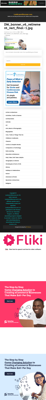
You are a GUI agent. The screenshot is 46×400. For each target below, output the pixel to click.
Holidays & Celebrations (13, 170)
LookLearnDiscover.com (23, 14)
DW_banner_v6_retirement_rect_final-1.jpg (16, 33)
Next (6, 37)
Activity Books (10, 119)
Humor (8, 173)
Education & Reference (12, 154)
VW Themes (28, 227)
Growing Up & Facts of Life (13, 164)
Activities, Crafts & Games (13, 115)
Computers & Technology (13, 148)
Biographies (9, 131)
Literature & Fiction (11, 177)
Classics (8, 141)
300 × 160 (19, 32)
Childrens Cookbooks (12, 138)
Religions (8, 183)
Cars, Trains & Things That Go (14, 135)
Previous (7, 35)
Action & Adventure (11, 112)
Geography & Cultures (12, 160)
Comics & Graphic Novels (13, 144)
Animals (8, 122)
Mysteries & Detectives (12, 180)
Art (6, 125)
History (8, 167)
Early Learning (10, 151)
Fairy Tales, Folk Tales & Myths (15, 157)
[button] (23, 21)
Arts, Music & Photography (13, 128)
